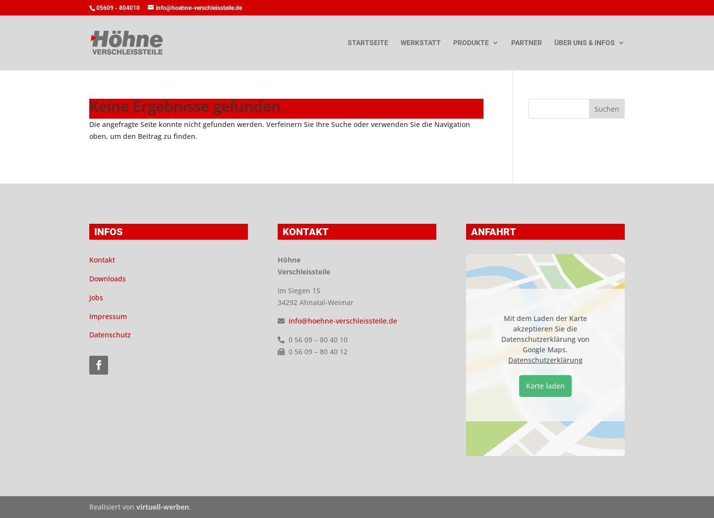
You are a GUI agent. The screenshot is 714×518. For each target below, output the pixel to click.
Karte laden (545, 385)
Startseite (368, 43)
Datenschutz (110, 334)
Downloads (107, 278)
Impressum (108, 316)
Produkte (471, 43)
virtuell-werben (162, 507)
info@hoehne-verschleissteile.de (343, 320)
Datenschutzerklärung (545, 360)
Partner (526, 43)
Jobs (96, 297)
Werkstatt (421, 43)
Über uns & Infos (584, 43)
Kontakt (102, 259)
